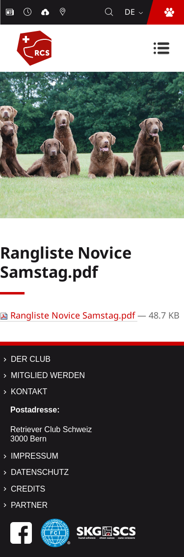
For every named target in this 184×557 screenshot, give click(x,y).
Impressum (34, 456)
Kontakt (29, 391)
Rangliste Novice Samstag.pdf (68, 315)
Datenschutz (40, 472)
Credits (28, 489)
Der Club (31, 359)
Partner (29, 505)
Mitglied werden (48, 375)
